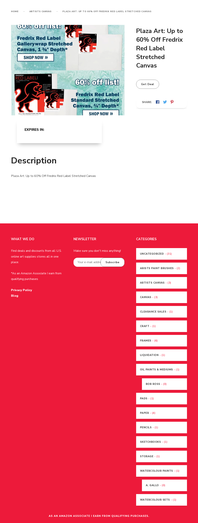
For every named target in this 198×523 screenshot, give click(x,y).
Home (15, 11)
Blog (14, 296)
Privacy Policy (21, 290)
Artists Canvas (40, 11)
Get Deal (147, 84)
